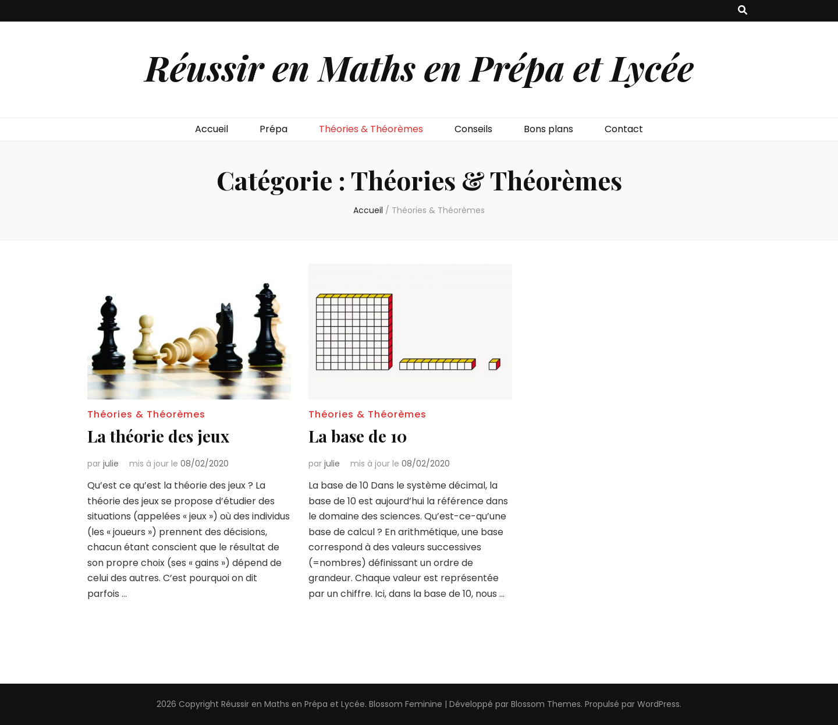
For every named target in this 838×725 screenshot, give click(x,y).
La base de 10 (357, 436)
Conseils (473, 129)
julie (111, 463)
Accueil (211, 129)
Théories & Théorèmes (371, 129)
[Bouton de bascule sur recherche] (742, 11)
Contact (624, 129)
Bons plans (548, 129)
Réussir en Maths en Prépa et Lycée (419, 67)
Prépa (273, 129)
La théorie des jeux (158, 436)
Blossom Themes (546, 704)
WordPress (658, 704)
